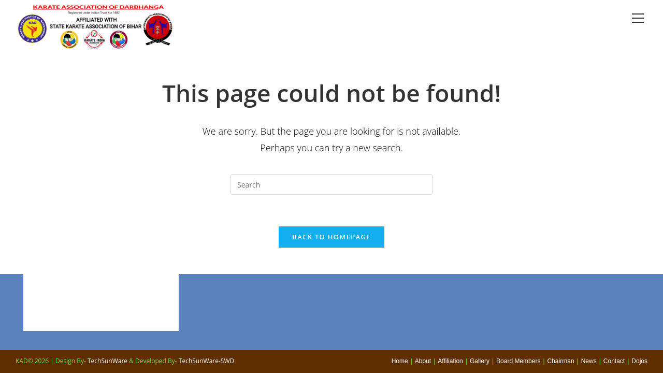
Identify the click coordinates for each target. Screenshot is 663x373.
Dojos (639, 361)
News (589, 361)
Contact (614, 361)
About (423, 361)
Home (400, 361)
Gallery (479, 361)
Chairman (560, 361)
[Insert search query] (331, 184)
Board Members (518, 361)
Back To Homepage (331, 236)
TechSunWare (107, 360)
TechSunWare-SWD (206, 360)
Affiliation (450, 361)
